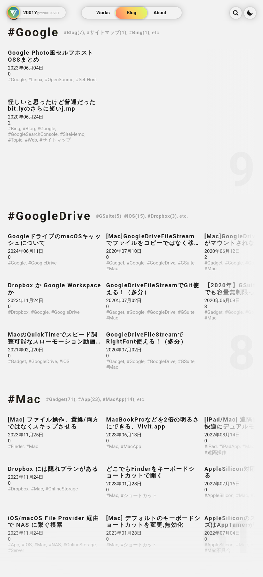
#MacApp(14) (119, 399)
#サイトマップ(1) (107, 32)
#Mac (24, 399)
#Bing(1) (139, 32)
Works (103, 13)
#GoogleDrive (49, 216)
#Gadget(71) (61, 399)
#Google (33, 32)
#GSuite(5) (109, 216)
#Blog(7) (74, 32)
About (160, 13)
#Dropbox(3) (162, 216)
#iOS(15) (134, 216)
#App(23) (89, 399)
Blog (132, 13)
